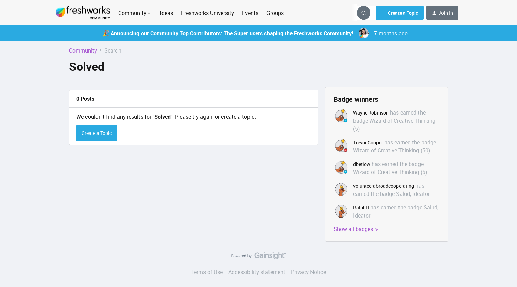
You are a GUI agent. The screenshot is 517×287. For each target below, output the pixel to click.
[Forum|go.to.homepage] (83, 13)
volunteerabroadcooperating (383, 186)
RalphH (361, 207)
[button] (400, 13)
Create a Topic (97, 133)
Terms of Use (207, 272)
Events (250, 13)
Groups (275, 13)
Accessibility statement (256, 272)
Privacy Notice (308, 272)
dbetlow (361, 164)
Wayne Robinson (371, 112)
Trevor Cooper (368, 142)
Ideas (166, 13)
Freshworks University (207, 13)
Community (83, 50)
